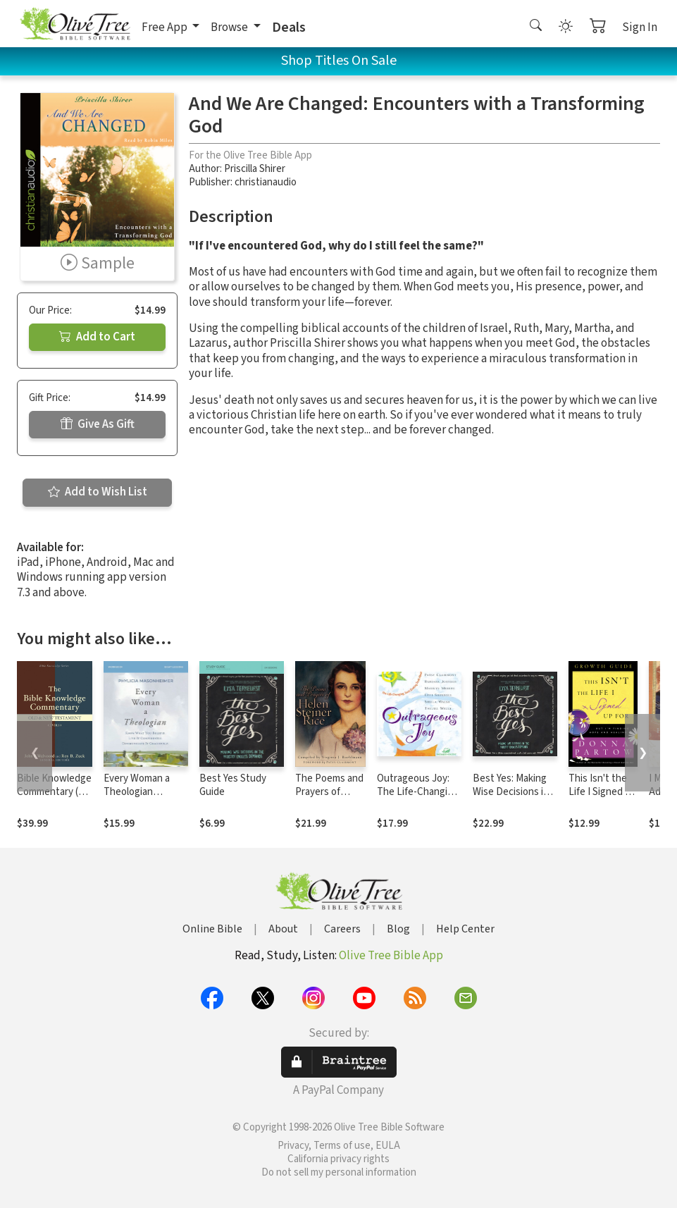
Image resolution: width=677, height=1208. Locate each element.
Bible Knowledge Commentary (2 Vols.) (54, 792)
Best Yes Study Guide (232, 785)
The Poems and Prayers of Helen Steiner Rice (329, 798)
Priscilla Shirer (254, 168)
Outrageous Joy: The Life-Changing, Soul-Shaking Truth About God (419, 798)
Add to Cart (97, 336)
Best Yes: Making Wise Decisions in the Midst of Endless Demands (512, 798)
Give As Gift (98, 424)
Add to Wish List (97, 491)
